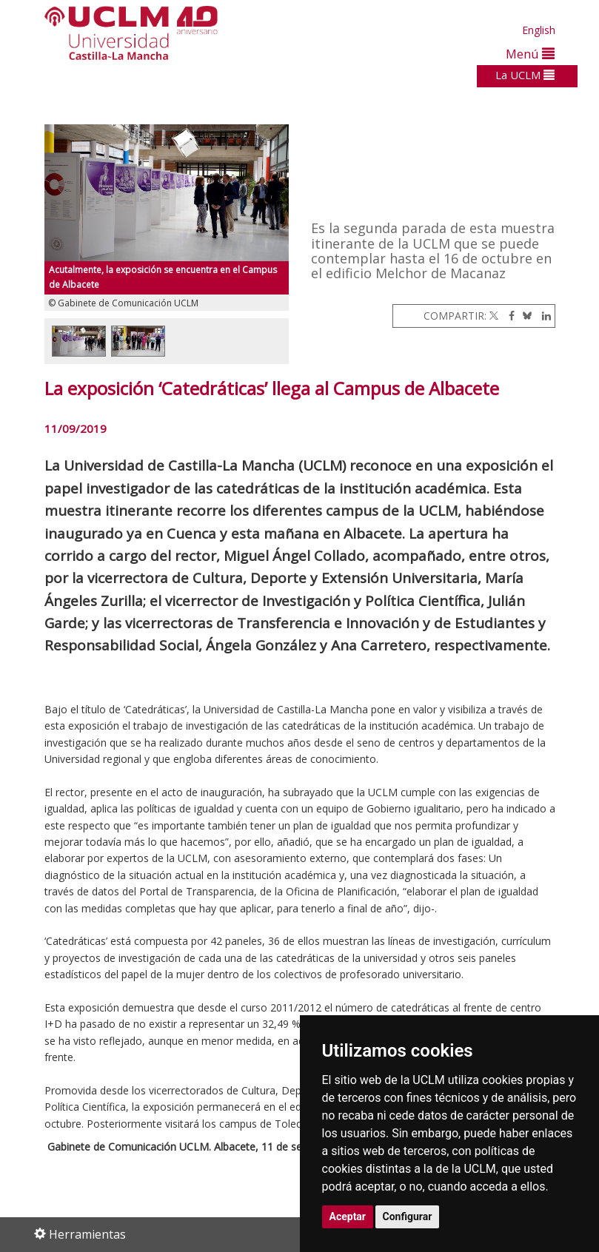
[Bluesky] (525, 316)
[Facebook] (508, 316)
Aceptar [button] (348, 1216)
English (538, 30)
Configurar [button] (407, 1216)
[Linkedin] (543, 316)
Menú (530, 53)
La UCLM (525, 74)
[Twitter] (493, 316)
